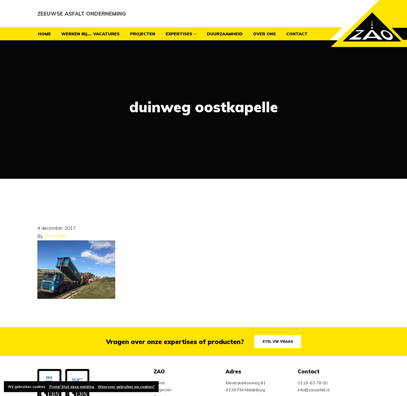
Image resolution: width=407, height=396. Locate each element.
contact (297, 33)
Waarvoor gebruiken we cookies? (126, 387)
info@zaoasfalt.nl (313, 389)
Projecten (142, 33)
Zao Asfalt (55, 236)
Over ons (264, 33)
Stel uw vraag (277, 341)
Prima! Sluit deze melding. (71, 387)
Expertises (179, 33)
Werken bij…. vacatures (90, 33)
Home (44, 33)
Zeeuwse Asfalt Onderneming (81, 13)
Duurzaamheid (225, 33)
